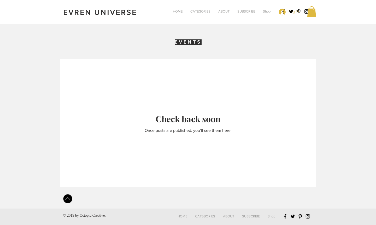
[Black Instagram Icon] (306, 11)
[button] (200, 11)
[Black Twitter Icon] (293, 216)
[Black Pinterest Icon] (300, 216)
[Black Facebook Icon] (285, 216)
